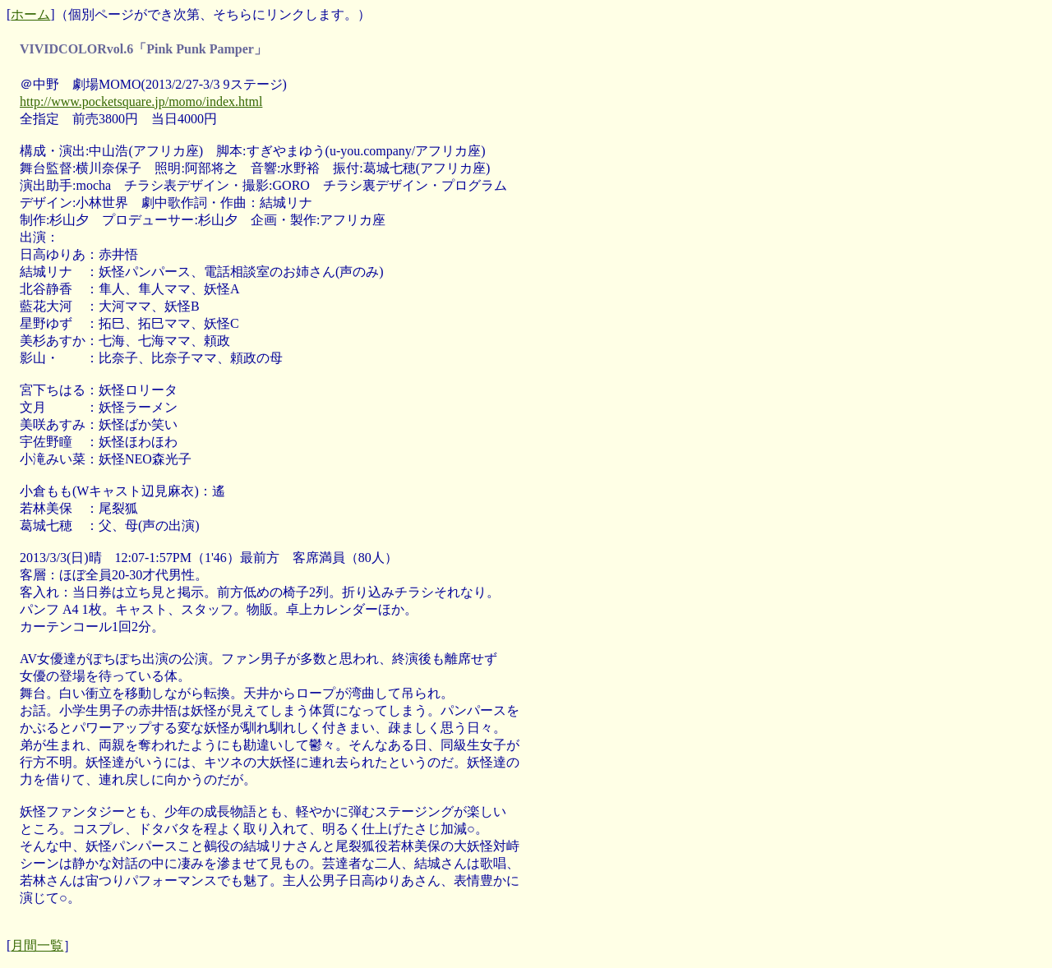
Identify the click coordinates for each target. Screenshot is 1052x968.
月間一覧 (37, 945)
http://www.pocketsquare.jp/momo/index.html (141, 101)
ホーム (30, 14)
